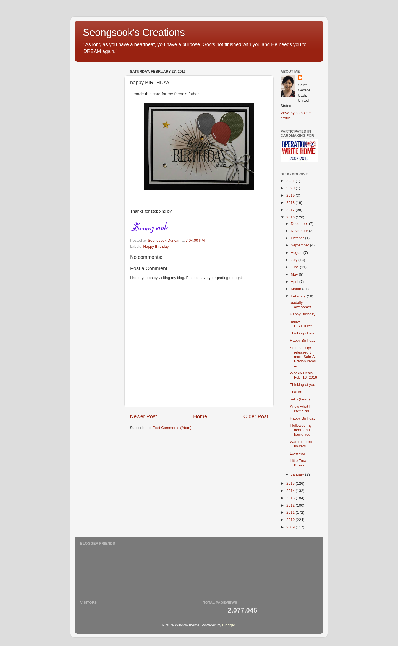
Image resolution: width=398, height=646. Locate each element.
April (295, 282)
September (300, 245)
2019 (291, 195)
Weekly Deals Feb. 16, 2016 (303, 375)
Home (200, 416)
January (298, 474)
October (298, 238)
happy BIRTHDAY (301, 323)
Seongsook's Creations (134, 32)
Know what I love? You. (300, 408)
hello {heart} (300, 399)
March (296, 289)
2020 (291, 188)
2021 (291, 181)
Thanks (296, 392)
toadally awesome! (300, 304)
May (295, 274)
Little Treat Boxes (298, 462)
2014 (291, 491)
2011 (291, 512)
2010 (291, 520)
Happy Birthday (156, 246)
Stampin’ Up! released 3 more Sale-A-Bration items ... (303, 357)
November (300, 231)
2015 (291, 483)
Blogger (228, 625)
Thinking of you (302, 333)
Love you (297, 453)
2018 (291, 203)
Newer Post (143, 416)
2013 (291, 498)
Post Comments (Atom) (172, 428)
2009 (291, 527)
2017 (291, 210)
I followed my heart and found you (301, 429)
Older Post (255, 416)
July (294, 260)
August (297, 253)
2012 (291, 505)
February (299, 296)
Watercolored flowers (301, 444)
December (300, 224)
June (295, 267)
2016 (291, 217)
